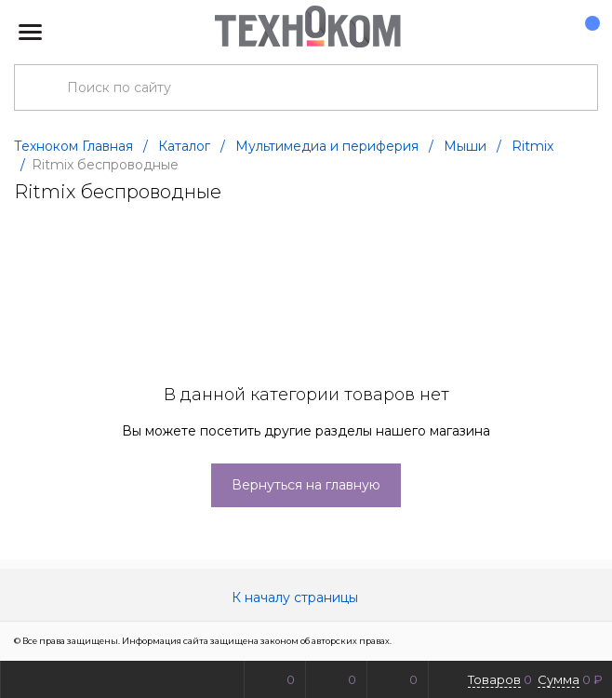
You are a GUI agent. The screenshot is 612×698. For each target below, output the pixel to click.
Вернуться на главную (306, 485)
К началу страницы (306, 597)
